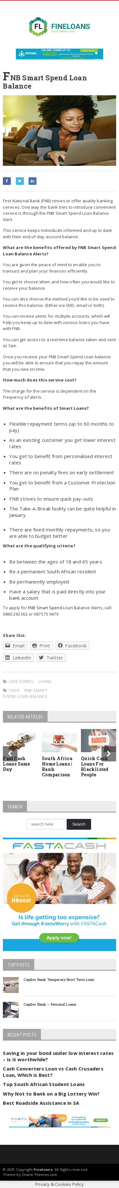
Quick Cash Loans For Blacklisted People (94, 766)
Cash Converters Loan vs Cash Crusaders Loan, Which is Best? (53, 1071)
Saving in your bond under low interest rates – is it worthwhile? (58, 1056)
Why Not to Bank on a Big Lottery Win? (51, 1093)
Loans (45, 681)
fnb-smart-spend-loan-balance (25, 693)
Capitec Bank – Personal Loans (49, 1004)
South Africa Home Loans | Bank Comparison (57, 766)
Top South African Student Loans (44, 1084)
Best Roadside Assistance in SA (41, 1103)
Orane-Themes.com (39, 1174)
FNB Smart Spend (45, 608)
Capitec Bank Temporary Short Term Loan (58, 979)
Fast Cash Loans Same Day (16, 763)
